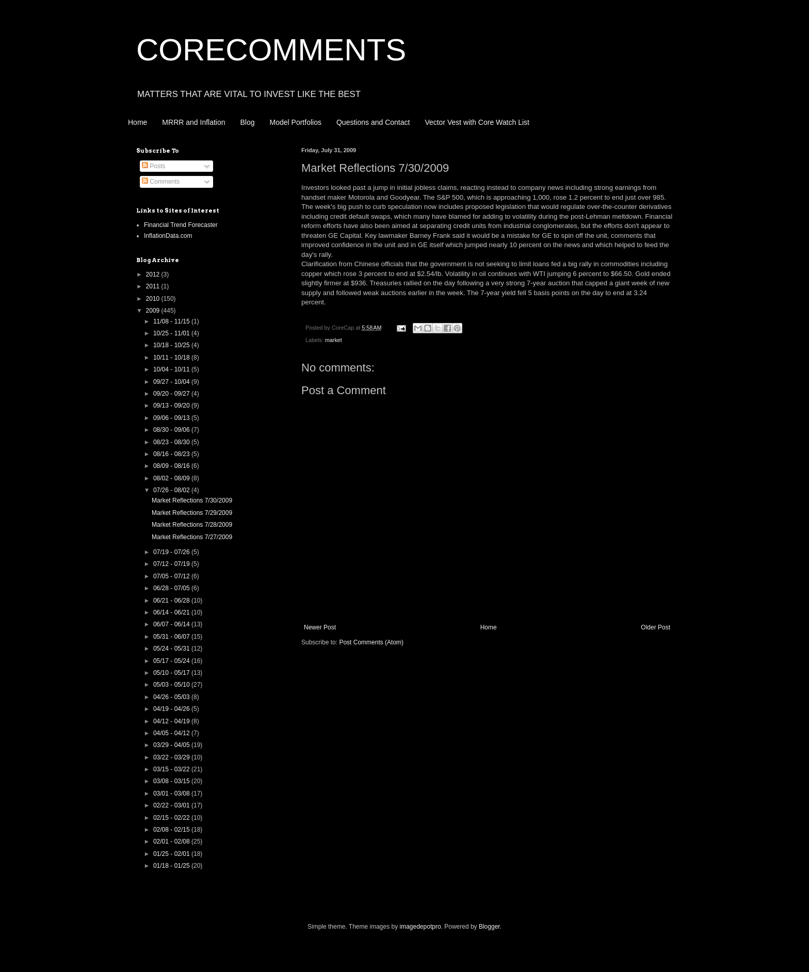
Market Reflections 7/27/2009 (192, 537)
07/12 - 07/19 (172, 564)
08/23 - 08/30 (172, 442)
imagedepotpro (420, 926)
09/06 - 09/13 (172, 418)
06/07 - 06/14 (172, 624)
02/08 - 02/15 (172, 829)
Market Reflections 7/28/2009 (192, 524)
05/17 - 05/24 (172, 661)
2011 (153, 286)
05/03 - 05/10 (172, 684)
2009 (153, 310)
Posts (153, 166)
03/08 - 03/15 (172, 781)
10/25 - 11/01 (172, 333)
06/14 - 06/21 (172, 612)
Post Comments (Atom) (371, 642)
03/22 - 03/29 (172, 757)
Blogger (489, 926)
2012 (153, 274)
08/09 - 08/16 (172, 465)
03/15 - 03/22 (172, 769)
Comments (161, 181)
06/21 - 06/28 (172, 600)
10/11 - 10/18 (172, 357)
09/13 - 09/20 (172, 405)
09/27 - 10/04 (172, 381)
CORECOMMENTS (271, 50)
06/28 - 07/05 (172, 588)
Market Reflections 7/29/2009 (192, 512)
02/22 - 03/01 (172, 805)
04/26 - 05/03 (172, 697)
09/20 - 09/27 (172, 393)
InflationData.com (168, 235)
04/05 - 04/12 (172, 733)
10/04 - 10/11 (172, 369)
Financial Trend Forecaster (181, 225)
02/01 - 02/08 (172, 841)
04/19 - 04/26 (172, 708)
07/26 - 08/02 (172, 490)
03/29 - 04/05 (172, 745)
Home (137, 122)
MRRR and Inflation (193, 122)
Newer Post (320, 627)
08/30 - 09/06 (172, 429)
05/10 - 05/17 (172, 672)
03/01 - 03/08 (172, 793)
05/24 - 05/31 (172, 648)
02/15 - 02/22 (172, 817)
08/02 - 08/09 (172, 478)
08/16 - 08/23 (172, 454)
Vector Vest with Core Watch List (477, 122)
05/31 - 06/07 (172, 636)
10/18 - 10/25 (172, 345)
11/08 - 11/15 (172, 321)
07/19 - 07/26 (172, 552)
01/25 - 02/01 (172, 853)
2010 (153, 298)
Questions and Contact (373, 122)
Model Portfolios (295, 122)
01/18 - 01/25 (172, 865)
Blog (247, 122)
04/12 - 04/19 (172, 721)
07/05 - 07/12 (172, 576)
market (333, 340)
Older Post (655, 627)
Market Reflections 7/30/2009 (192, 500)
